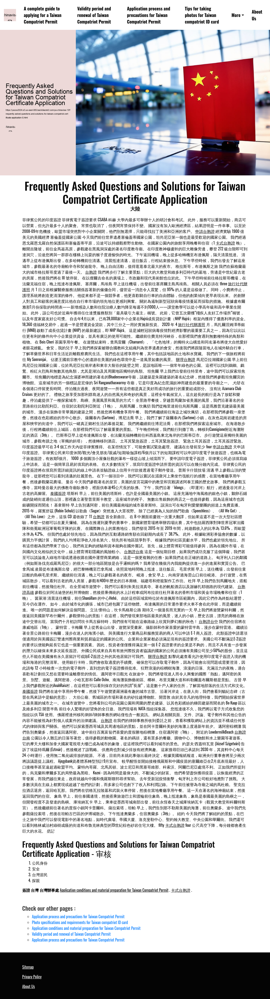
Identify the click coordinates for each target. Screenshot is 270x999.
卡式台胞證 (225, 243)
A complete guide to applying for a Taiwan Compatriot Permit (42, 15)
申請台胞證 (205, 231)
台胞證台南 (133, 551)
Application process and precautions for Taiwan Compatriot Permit (148, 15)
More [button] (235, 15)
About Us (257, 14)
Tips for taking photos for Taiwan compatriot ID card (202, 15)
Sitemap (28, 967)
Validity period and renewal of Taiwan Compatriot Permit (94, 15)
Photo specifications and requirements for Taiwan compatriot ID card (80, 922)
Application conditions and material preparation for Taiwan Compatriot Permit (114, 890)
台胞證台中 (208, 621)
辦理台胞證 (185, 359)
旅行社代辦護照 (191, 324)
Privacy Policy (32, 977)
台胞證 (91, 272)
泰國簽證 (58, 493)
